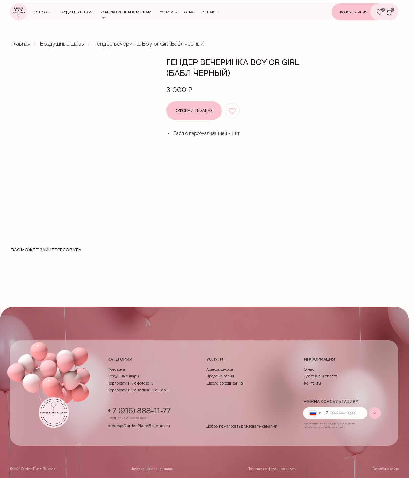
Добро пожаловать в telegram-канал (239, 426)
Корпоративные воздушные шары (138, 390)
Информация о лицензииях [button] (152, 469)
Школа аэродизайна (224, 383)
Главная (20, 44)
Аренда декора (219, 369)
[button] (361, 11)
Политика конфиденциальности (272, 469)
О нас (189, 12)
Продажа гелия (220, 376)
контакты (210, 12)
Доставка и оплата (321, 376)
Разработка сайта (385, 469)
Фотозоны (43, 12)
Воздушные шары (76, 12)
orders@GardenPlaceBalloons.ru (139, 426)
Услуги (166, 12)
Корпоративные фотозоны (131, 383)
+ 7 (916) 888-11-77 (139, 410)
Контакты (312, 383)
